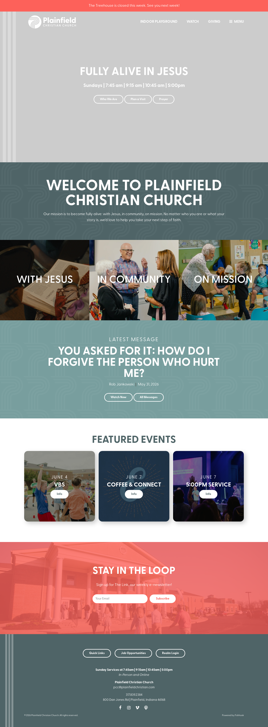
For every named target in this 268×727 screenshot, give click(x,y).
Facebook (121, 707)
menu (235, 22)
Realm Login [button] (170, 653)
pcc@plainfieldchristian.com (134, 687)
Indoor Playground (158, 22)
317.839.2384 (134, 694)
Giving (214, 22)
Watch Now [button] (118, 397)
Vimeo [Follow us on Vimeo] (138, 707)
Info (59, 494)
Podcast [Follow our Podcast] (146, 707)
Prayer (163, 99)
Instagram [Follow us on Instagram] (129, 707)
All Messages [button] (148, 397)
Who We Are (108, 99)
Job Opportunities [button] (133, 653)
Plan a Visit (138, 99)
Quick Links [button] (97, 653)
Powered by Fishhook (233, 715)
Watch (193, 22)
